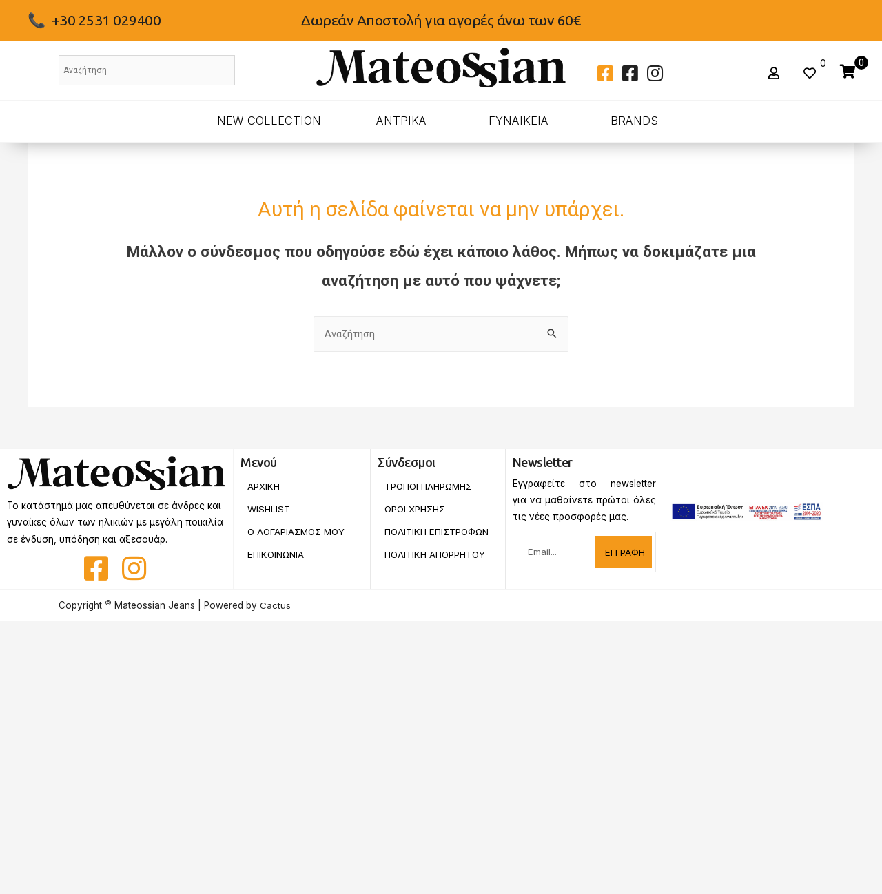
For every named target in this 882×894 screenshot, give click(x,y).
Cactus (275, 605)
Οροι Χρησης (415, 508)
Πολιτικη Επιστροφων (415, 537)
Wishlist (268, 508)
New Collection (269, 120)
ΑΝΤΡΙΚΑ (401, 120)
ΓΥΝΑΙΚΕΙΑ (518, 120)
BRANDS (634, 120)
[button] (775, 73)
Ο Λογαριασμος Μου (298, 532)
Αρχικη (263, 486)
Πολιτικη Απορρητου (435, 564)
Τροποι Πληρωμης (429, 486)
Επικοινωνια (277, 555)
